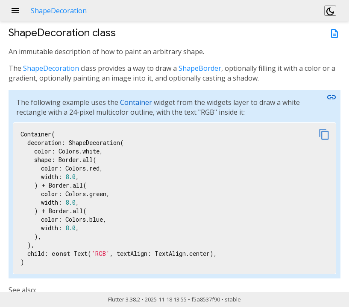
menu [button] (15, 11)
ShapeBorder (200, 68)
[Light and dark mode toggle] (330, 11)
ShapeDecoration (51, 68)
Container (136, 102)
